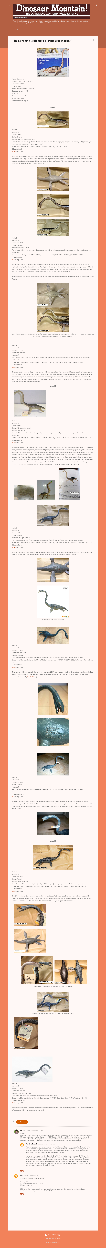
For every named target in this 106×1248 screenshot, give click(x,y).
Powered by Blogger (53, 1235)
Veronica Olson (57, 1238)
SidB (22, 1175)
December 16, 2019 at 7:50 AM (46, 1144)
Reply (22, 1171)
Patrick (22, 1130)
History (18, 29)
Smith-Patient (31, 677)
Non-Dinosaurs (22, 1122)
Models (28, 29)
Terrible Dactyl (31, 1144)
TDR (13, 151)
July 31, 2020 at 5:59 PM (31, 1175)
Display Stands (41, 29)
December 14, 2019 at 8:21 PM (34, 1130)
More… (54, 29)
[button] (92, 40)
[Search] (97, 5)
